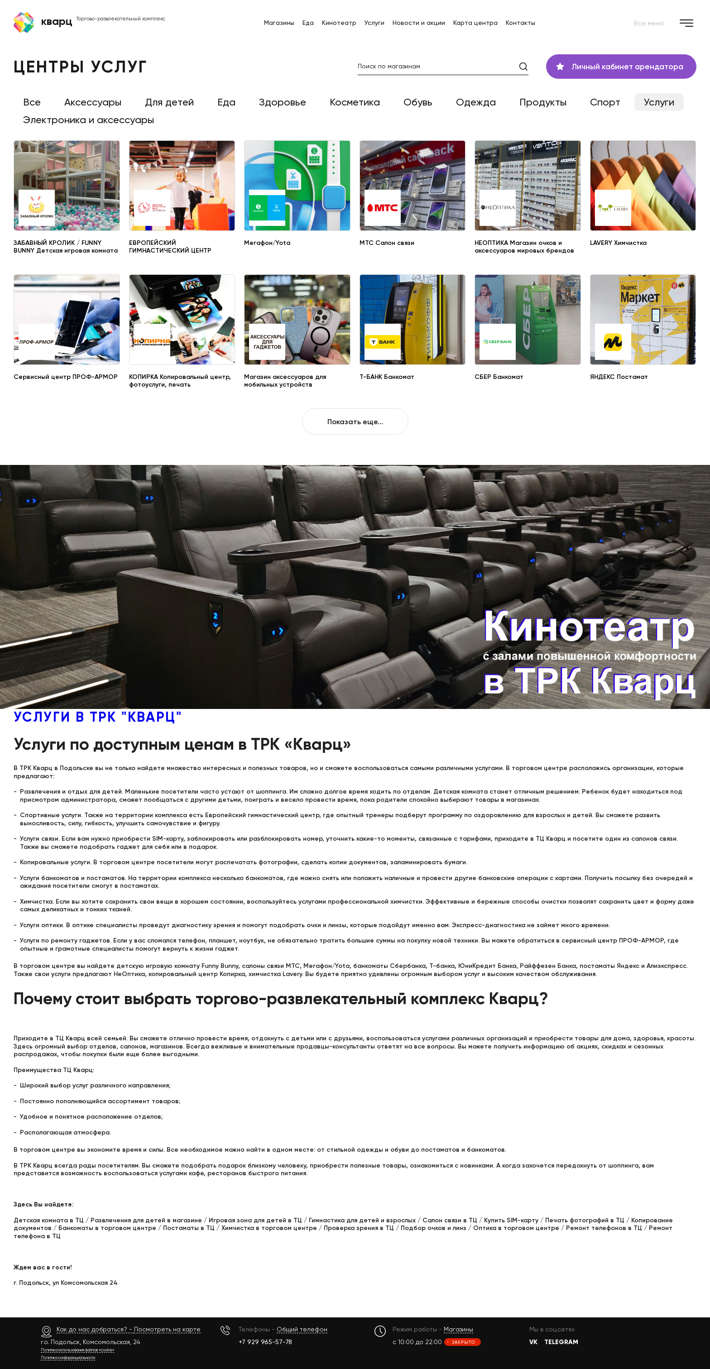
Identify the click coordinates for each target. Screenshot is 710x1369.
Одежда (476, 102)
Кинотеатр (339, 22)
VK (533, 1342)
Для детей (169, 102)
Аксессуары (92, 102)
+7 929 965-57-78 (265, 1341)
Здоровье (282, 102)
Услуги (374, 22)
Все (32, 102)
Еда (308, 22)
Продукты (542, 102)
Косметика (355, 102)
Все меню (665, 23)
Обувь (417, 102)
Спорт (605, 102)
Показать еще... (355, 421)
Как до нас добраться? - (95, 1329)
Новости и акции (419, 22)
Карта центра (475, 22)
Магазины (279, 22)
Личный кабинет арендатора (619, 66)
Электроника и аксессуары (88, 119)
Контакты (520, 22)
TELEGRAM (561, 1342)
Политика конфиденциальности (68, 1357)
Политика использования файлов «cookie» (77, 1349)
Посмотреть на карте (167, 1329)
